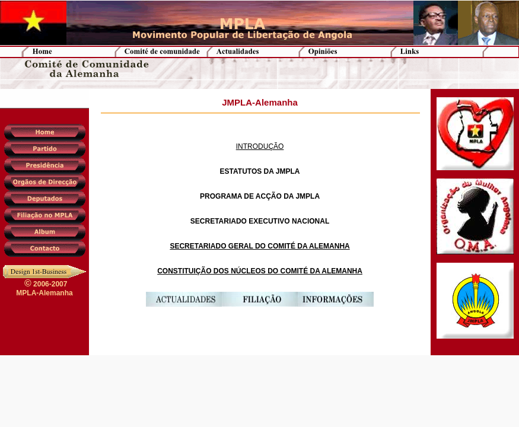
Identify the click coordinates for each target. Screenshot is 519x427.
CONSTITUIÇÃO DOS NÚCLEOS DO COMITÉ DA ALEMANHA (259, 271)
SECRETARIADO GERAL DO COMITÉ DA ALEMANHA (259, 246)
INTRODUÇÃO (260, 146)
